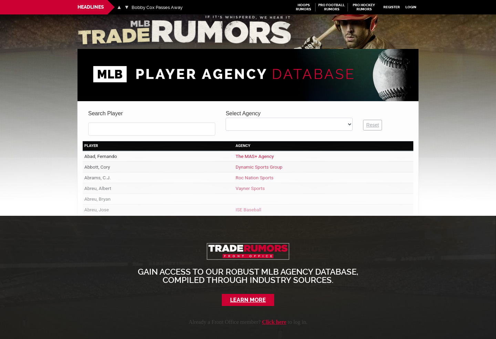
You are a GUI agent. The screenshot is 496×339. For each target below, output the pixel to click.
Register (392, 7)
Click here (274, 322)
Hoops (303, 7)
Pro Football (332, 7)
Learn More (248, 300)
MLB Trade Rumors (101, 18)
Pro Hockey (364, 7)
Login (411, 7)
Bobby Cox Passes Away (157, 7)
